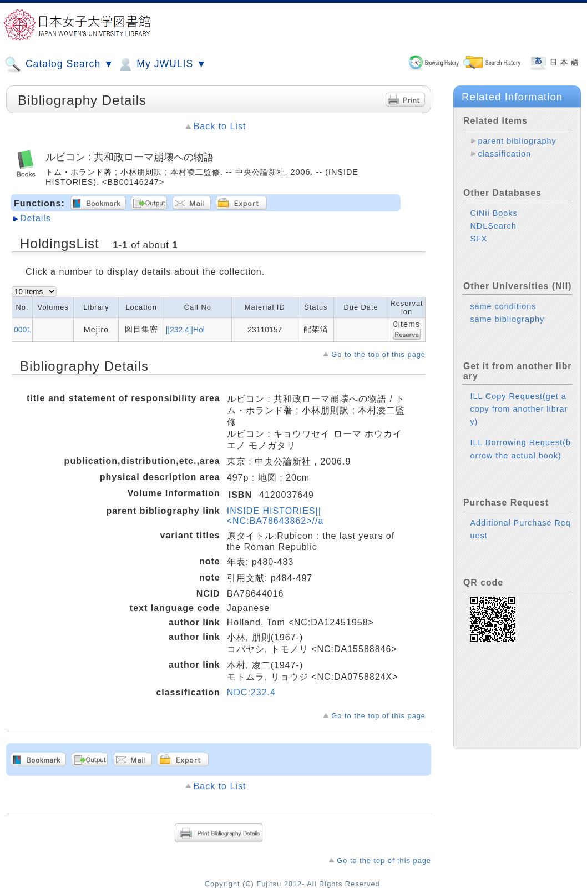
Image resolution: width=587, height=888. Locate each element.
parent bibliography (517, 141)
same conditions (503, 306)
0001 (22, 329)
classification (504, 153)
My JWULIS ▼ (161, 64)
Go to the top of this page (378, 354)
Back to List (220, 126)
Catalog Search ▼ (59, 64)
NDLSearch (493, 225)
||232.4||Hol (185, 329)
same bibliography (507, 319)
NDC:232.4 (251, 692)
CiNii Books (493, 213)
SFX (478, 238)
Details (35, 218)
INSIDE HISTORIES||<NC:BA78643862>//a (275, 516)
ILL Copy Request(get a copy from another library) (519, 409)
